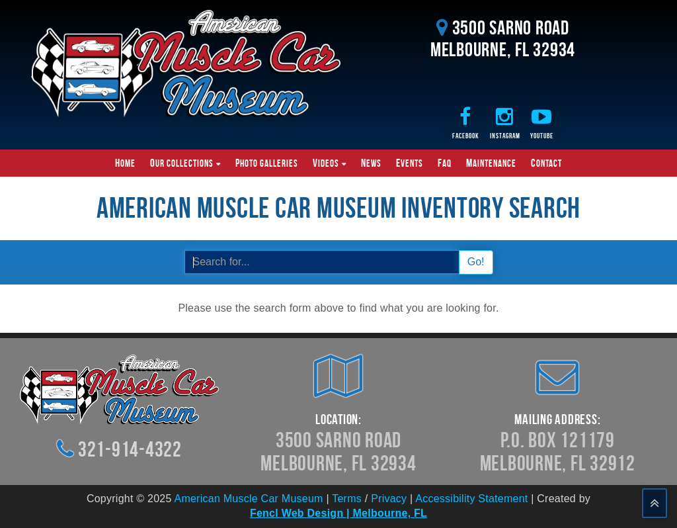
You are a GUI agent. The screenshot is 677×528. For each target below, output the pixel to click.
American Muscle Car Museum (248, 498)
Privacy (389, 498)
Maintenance (491, 163)
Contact (546, 163)
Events (409, 163)
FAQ (445, 163)
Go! (476, 261)
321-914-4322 (130, 449)
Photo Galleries (266, 163)
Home (125, 163)
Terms (347, 498)
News (371, 163)
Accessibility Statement (471, 498)
